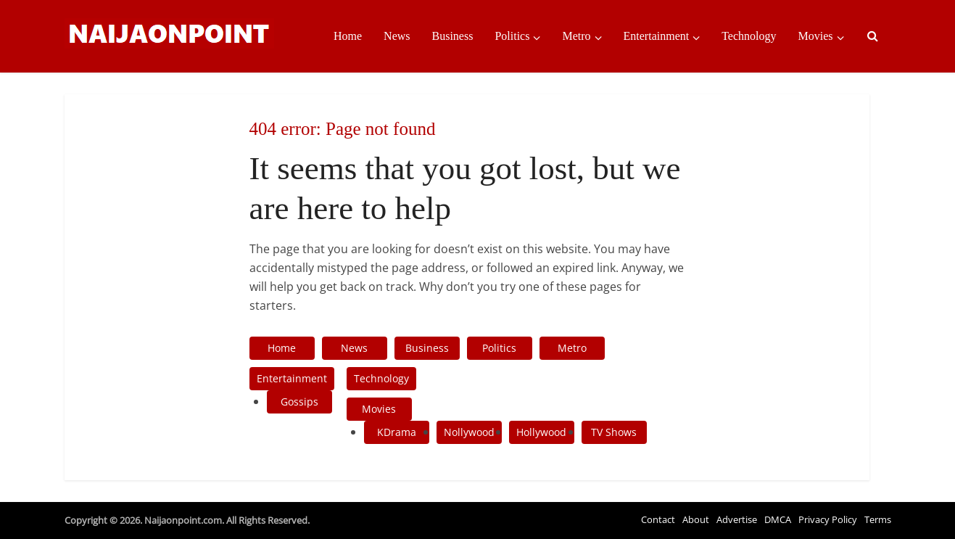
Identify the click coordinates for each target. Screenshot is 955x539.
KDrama (396, 432)
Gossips (299, 401)
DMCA (777, 519)
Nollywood (469, 432)
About (695, 519)
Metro (576, 36)
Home (348, 36)
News (397, 36)
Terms (877, 519)
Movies (815, 36)
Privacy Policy (827, 519)
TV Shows (614, 432)
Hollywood (541, 432)
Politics (512, 36)
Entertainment (657, 36)
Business (453, 36)
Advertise (736, 519)
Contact (658, 519)
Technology (749, 36)
